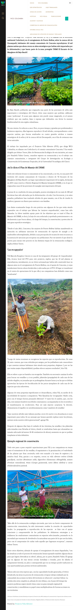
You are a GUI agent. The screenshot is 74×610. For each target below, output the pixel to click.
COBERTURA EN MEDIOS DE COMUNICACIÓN (43, 25)
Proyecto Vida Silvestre (24, 604)
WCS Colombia (16, 18)
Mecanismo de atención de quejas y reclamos (46, 34)
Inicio (32, 3)
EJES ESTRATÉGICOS (36, 7)
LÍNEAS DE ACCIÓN (36, 12)
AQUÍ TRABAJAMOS (51, 7)
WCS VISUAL (43, 16)
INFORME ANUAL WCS (36, 29)
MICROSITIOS (49, 12)
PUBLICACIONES (56, 16)
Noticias (33, 16)
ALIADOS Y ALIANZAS (36, 21)
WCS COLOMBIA (43, 3)
